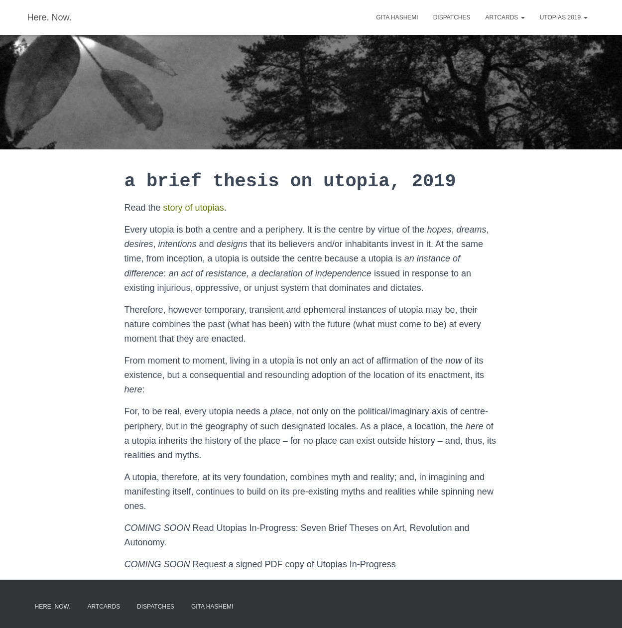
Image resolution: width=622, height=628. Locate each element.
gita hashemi (397, 17)
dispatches (452, 17)
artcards (505, 17)
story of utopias (193, 208)
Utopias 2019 (564, 17)
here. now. (53, 606)
